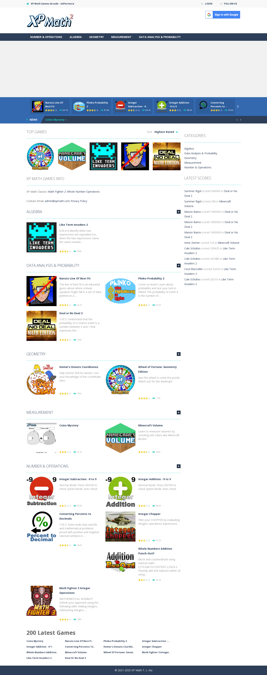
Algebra (76, 37)
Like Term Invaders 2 (73, 224)
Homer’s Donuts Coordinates (78, 367)
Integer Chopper (149, 514)
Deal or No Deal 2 (70, 313)
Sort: (150, 132)
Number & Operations (46, 37)
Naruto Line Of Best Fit (75, 278)
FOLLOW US (230, 3)
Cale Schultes (192, 243)
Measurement (121, 37)
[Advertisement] (133, 69)
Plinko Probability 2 (151, 278)
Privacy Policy (79, 201)
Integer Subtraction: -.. (156, 641)
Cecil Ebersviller (193, 264)
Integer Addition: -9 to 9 (154, 479)
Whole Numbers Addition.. (42, 652)
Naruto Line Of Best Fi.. (79, 641)
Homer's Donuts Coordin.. (119, 646)
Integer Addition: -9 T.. (39, 646)
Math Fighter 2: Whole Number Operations (74, 191)
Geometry (96, 37)
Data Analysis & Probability (160, 37)
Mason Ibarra (192, 207)
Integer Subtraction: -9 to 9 (77, 479)
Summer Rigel (192, 191)
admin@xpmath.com (57, 201)
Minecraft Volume (150, 425)
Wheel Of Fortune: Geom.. (119, 652)
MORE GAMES (179, 212)
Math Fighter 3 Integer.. (156, 652)
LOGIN (208, 3)
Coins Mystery (54, 119)
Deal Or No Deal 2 (75, 658)
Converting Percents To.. (80, 646)
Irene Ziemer (192, 238)
